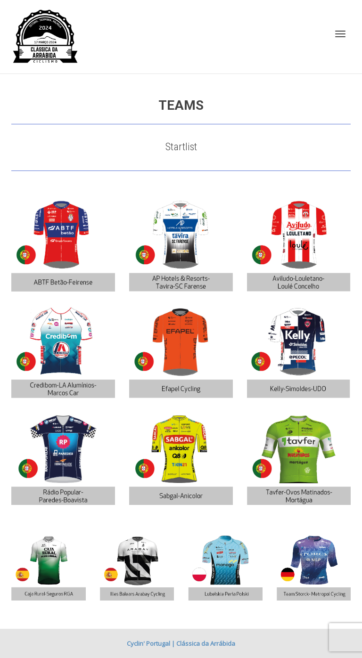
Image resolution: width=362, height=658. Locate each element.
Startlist (181, 147)
